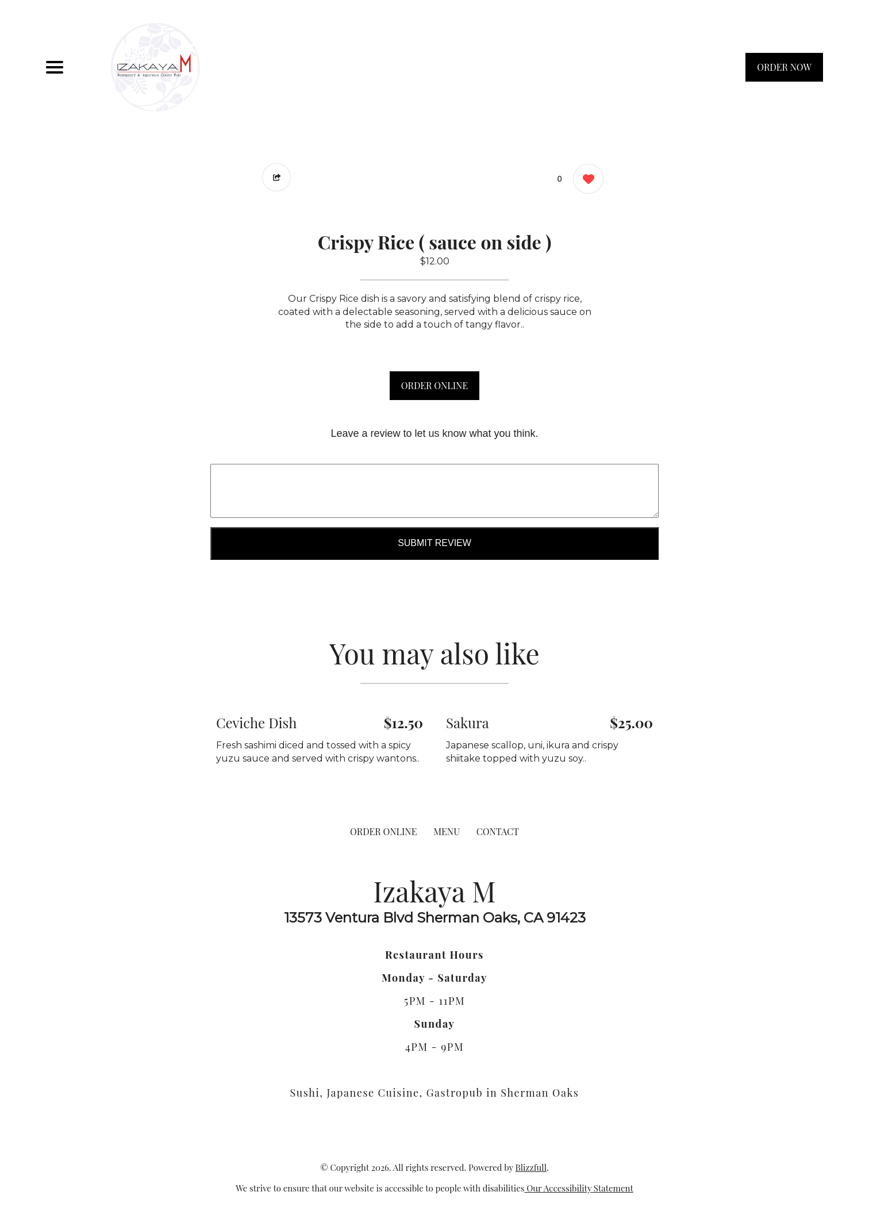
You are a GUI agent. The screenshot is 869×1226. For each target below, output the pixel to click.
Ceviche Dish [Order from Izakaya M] (256, 722)
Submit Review (434, 543)
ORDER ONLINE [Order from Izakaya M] (383, 831)
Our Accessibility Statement (579, 1188)
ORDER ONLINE (434, 385)
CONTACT (497, 831)
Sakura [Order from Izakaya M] (467, 722)
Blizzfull (530, 1167)
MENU (446, 831)
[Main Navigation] (54, 67)
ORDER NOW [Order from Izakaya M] (784, 67)
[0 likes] (585, 180)
